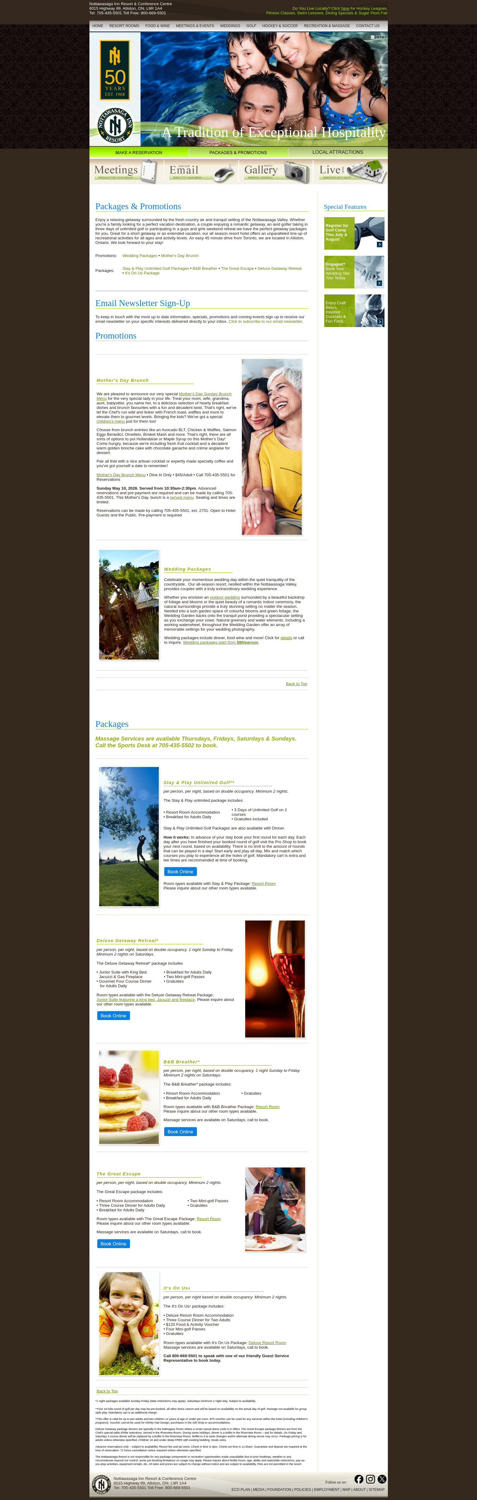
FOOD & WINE (157, 26)
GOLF (251, 26)
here (345, 8)
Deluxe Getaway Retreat (280, 268)
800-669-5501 (153, 13)
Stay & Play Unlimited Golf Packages (156, 268)
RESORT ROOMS (124, 26)
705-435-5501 (109, 13)
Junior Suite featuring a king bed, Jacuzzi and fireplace (146, 999)
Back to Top (296, 683)
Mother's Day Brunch (180, 255)
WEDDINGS (230, 26)
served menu (181, 497)
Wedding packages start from (220, 642)
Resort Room (264, 883)
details (286, 638)
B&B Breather (205, 268)
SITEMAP (377, 1490)
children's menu (111, 421)
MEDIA (258, 1490)
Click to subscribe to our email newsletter (265, 321)
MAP (346, 1490)
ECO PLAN (241, 1490)
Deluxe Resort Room (267, 1342)
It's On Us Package (142, 273)
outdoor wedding (225, 597)
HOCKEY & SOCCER (280, 26)
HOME (97, 26)
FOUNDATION (279, 1490)
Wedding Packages (140, 255)
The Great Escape (237, 268)
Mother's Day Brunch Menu (121, 475)
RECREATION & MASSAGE (327, 26)
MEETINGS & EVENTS (195, 26)
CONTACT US (368, 26)
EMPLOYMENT (326, 1490)
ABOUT (359, 1490)
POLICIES (302, 1490)
